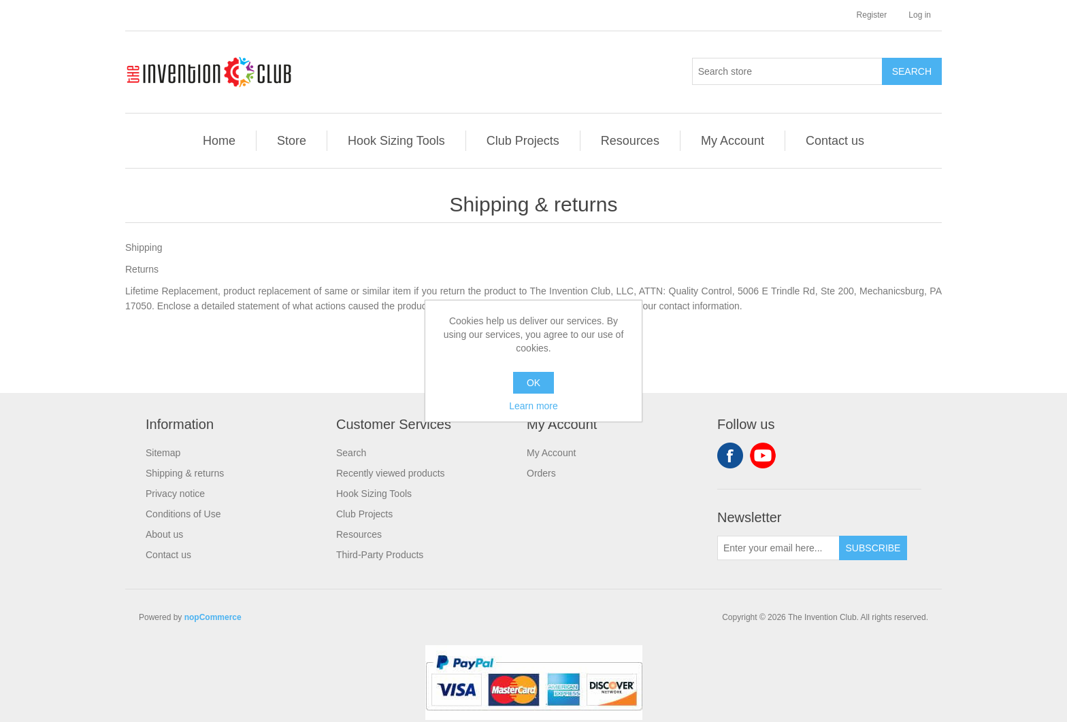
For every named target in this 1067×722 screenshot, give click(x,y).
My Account (732, 141)
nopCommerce (213, 617)
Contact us (835, 141)
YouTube (763, 455)
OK (533, 382)
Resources (630, 141)
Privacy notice (175, 493)
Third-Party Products (379, 554)
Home (219, 141)
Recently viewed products (390, 473)
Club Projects (523, 141)
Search (351, 452)
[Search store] (787, 71)
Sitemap (163, 452)
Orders (541, 473)
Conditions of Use (183, 514)
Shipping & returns (185, 473)
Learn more (533, 405)
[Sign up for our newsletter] (778, 548)
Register (872, 15)
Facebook (730, 455)
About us (164, 534)
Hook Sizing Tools (396, 141)
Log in (919, 15)
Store (291, 141)
